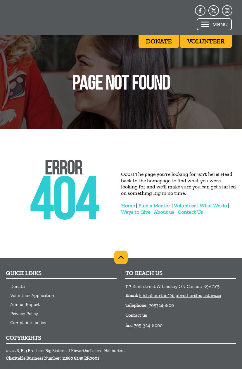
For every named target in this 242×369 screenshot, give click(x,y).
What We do (213, 205)
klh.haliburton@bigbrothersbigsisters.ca (180, 295)
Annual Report (25, 304)
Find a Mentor (154, 205)
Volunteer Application (32, 295)
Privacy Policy (24, 313)
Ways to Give (135, 212)
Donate (17, 286)
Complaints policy (28, 322)
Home (128, 205)
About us (164, 212)
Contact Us (190, 212)
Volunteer (185, 205)
